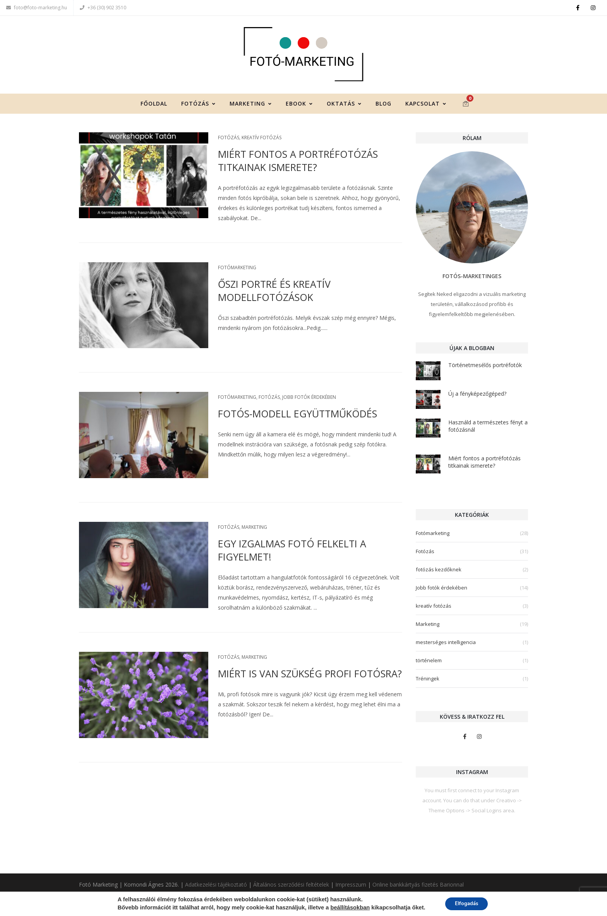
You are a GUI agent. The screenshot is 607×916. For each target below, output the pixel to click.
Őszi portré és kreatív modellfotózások (274, 292)
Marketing (251, 104)
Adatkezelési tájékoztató (216, 885)
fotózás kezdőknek (438, 570)
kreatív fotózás (261, 138)
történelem (429, 661)
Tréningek (427, 679)
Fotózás (198, 104)
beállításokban (347, 908)
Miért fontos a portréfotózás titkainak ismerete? (298, 162)
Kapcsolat (425, 104)
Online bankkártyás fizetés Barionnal (418, 885)
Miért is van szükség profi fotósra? (310, 674)
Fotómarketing (237, 268)
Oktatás (344, 104)
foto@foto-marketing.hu (36, 7)
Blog (383, 104)
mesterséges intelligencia (446, 643)
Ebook (299, 104)
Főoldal (154, 104)
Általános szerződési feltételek (291, 885)
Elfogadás (466, 903)
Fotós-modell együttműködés (297, 415)
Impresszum (350, 885)
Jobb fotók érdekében (309, 398)
